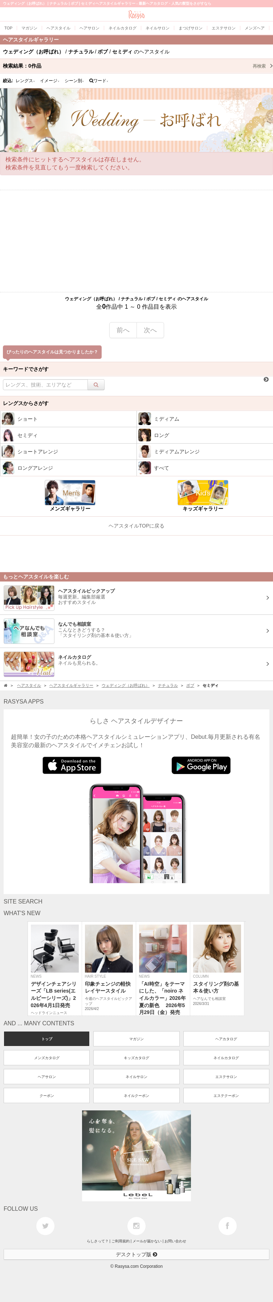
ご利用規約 (120, 1241)
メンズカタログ (47, 1058)
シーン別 (74, 80)
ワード (99, 80)
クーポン (47, 1096)
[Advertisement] (136, 241)
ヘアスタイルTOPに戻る (137, 526)
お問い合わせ (175, 1241)
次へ (150, 330)
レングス (25, 80)
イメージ (50, 80)
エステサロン (226, 1077)
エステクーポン (226, 1096)
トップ (46, 1039)
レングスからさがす (26, 403)
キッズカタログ (136, 1058)
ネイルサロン (136, 1077)
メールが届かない (147, 1241)
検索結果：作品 (138, 66)
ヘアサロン (47, 1077)
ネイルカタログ (226, 1058)
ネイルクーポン (136, 1096)
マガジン (136, 1039)
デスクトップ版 (136, 1254)
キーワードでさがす (26, 369)
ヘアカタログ (226, 1039)
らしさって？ (98, 1241)
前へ (123, 330)
